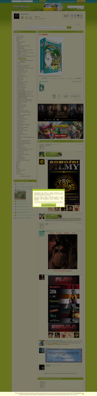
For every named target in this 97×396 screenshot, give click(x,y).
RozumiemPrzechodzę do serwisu (48, 205)
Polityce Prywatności (73, 394)
